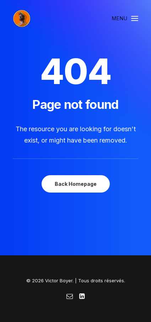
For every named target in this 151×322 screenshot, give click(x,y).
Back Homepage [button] (76, 184)
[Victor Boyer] (22, 18)
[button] (125, 18)
